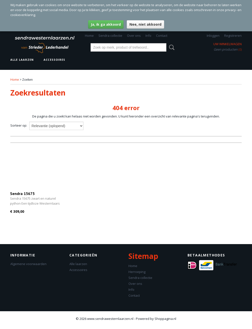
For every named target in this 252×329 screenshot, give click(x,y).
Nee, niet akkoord (145, 24)
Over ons (134, 35)
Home (89, 35)
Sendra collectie (110, 35)
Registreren (233, 35)
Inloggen (213, 35)
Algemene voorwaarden (28, 264)
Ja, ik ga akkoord (106, 24)
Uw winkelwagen (227, 44)
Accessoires (54, 59)
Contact (161, 35)
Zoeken (170, 47)
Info (148, 35)
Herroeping (136, 272)
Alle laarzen (22, 59)
